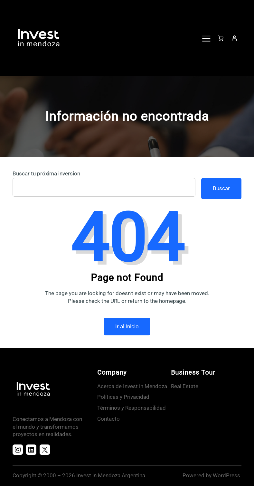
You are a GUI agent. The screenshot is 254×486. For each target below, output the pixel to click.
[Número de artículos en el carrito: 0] (221, 38)
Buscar (221, 188)
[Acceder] (234, 38)
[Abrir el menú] (206, 38)
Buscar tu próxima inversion (46, 173)
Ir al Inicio (127, 326)
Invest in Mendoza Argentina (110, 475)
